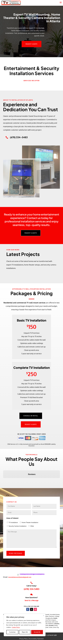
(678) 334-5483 (31, 594)
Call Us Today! (31, 591)
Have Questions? (31, 603)
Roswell (51, 630)
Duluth (55, 623)
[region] (24, 625)
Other (32, 526)
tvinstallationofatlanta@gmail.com (19, 582)
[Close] (43, 615)
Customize (12, 632)
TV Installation (13, 522)
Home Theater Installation (30, 522)
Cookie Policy (16, 627)
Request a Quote (31, 44)
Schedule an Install (30, 416)
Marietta (56, 629)
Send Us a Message (31, 606)
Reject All (25, 632)
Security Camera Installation (18, 526)
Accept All (37, 632)
